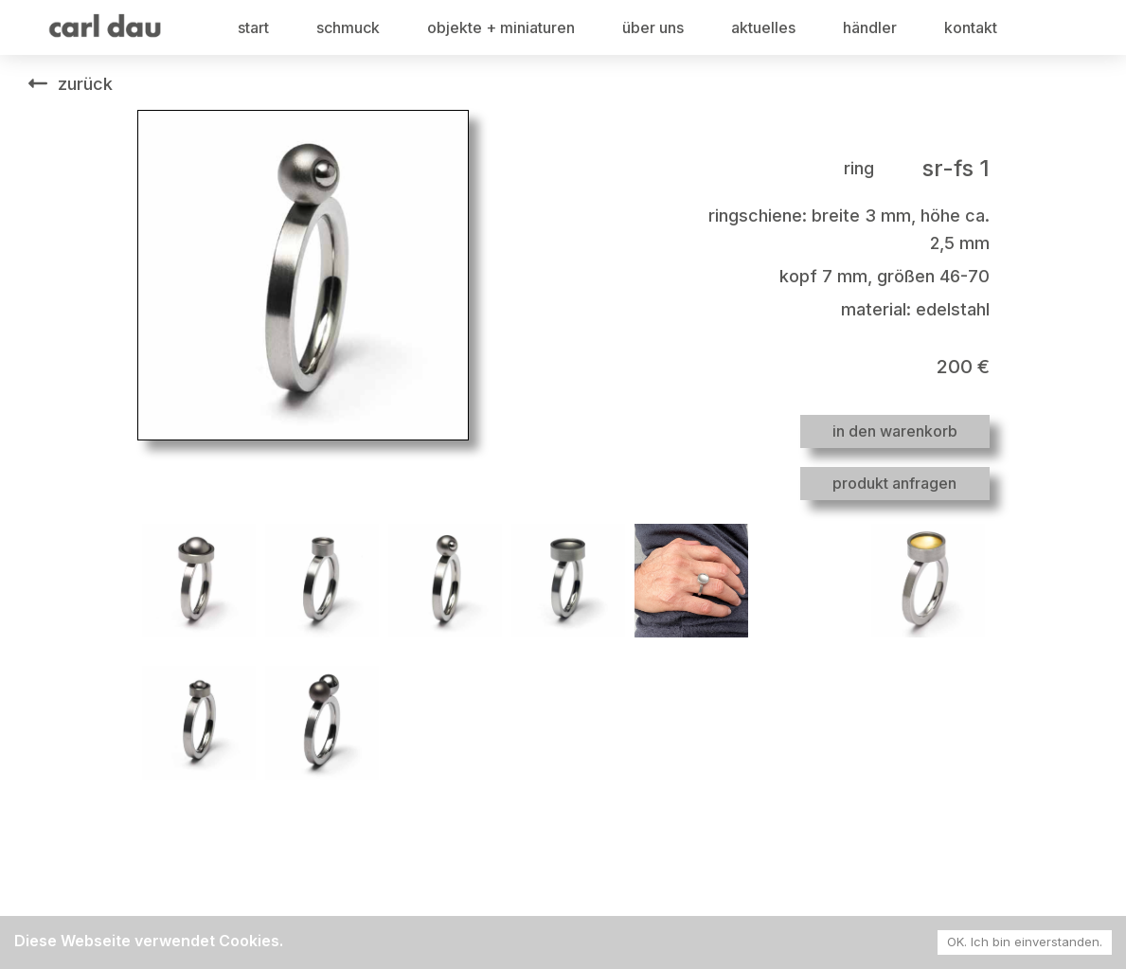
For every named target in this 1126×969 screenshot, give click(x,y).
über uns (653, 27)
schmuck (348, 27)
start (253, 27)
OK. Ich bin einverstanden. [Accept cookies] (1024, 941)
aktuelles (763, 27)
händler (870, 27)
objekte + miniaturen (501, 27)
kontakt (970, 27)
